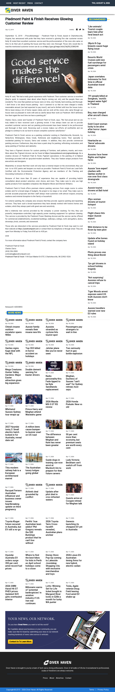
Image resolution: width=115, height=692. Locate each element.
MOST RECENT (19, 3)
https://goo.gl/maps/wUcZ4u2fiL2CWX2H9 (61, 47)
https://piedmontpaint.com (28, 229)
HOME (8, 3)
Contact (68, 678)
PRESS (30, 3)
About (52, 678)
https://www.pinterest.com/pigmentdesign (61, 153)
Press (45, 678)
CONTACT (39, 3)
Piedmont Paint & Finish (14, 257)
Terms (91, 690)
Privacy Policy (103, 690)
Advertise (60, 678)
